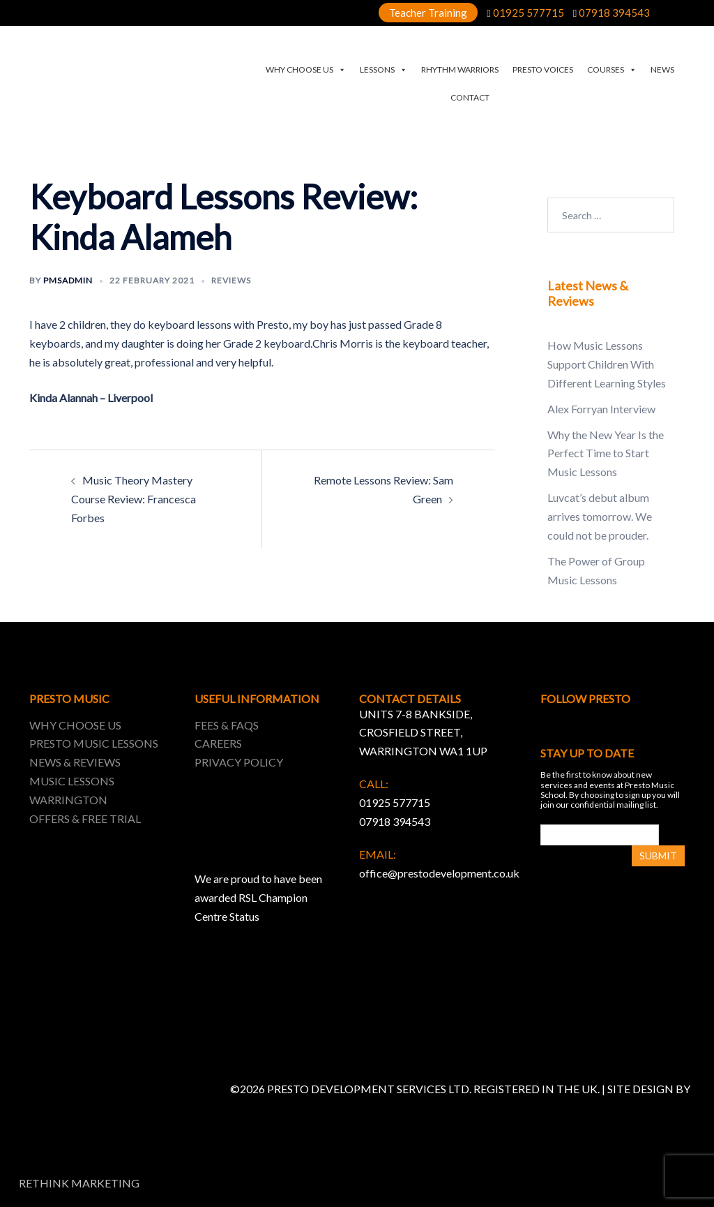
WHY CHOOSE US (306, 70)
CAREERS (218, 743)
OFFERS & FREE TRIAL (85, 818)
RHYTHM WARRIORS (460, 69)
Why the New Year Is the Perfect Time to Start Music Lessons (605, 453)
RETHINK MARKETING (79, 1183)
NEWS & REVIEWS (75, 762)
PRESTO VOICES (542, 69)
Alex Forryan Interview (601, 408)
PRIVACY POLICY (239, 762)
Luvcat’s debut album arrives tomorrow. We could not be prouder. (599, 516)
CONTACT (469, 97)
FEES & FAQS (227, 725)
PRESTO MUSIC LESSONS (93, 743)
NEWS (662, 69)
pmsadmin (68, 280)
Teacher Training (428, 12)
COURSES (612, 70)
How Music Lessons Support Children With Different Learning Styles (606, 364)
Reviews (231, 280)
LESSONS (383, 70)
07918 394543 (614, 12)
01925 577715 (528, 12)
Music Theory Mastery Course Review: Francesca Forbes (133, 498)
